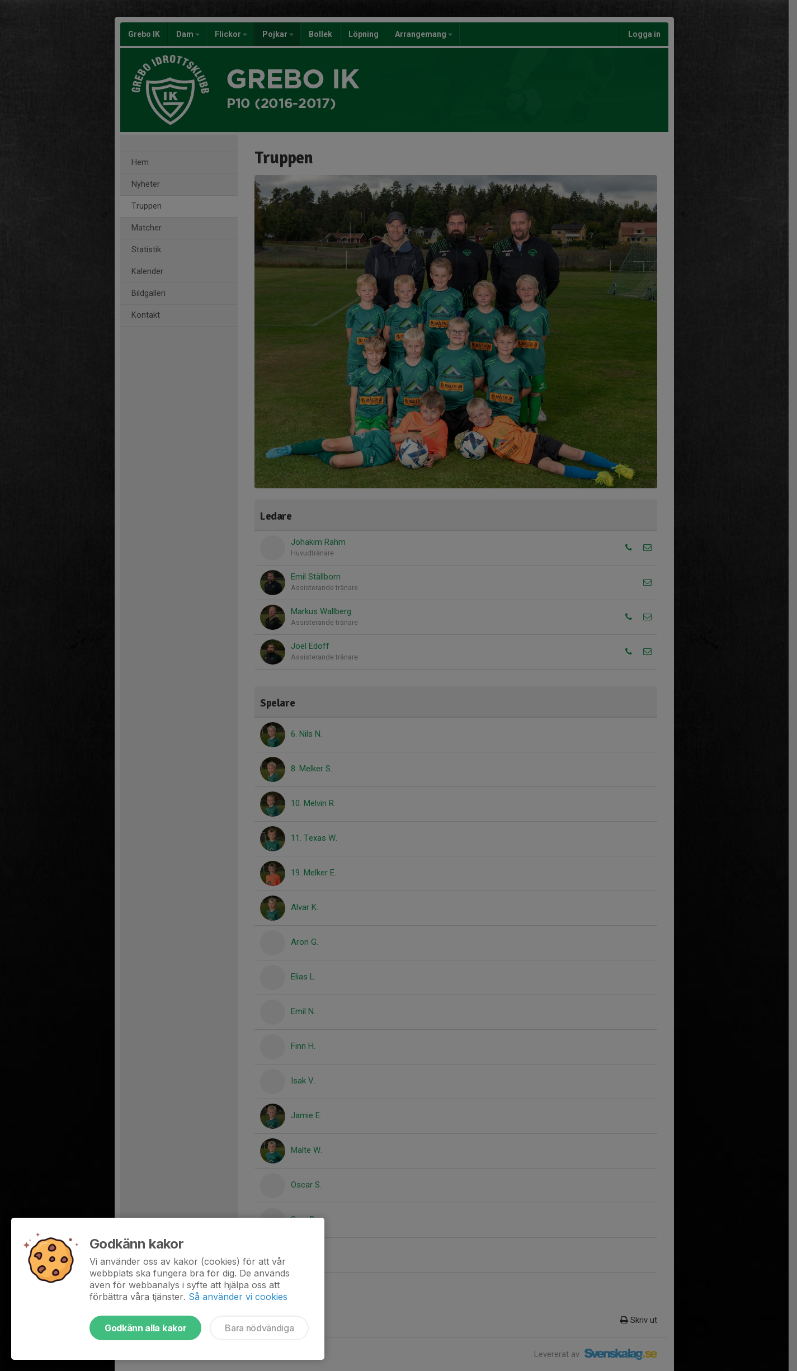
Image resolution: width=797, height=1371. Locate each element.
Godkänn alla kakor (145, 1328)
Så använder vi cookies (237, 1296)
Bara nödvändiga (259, 1328)
